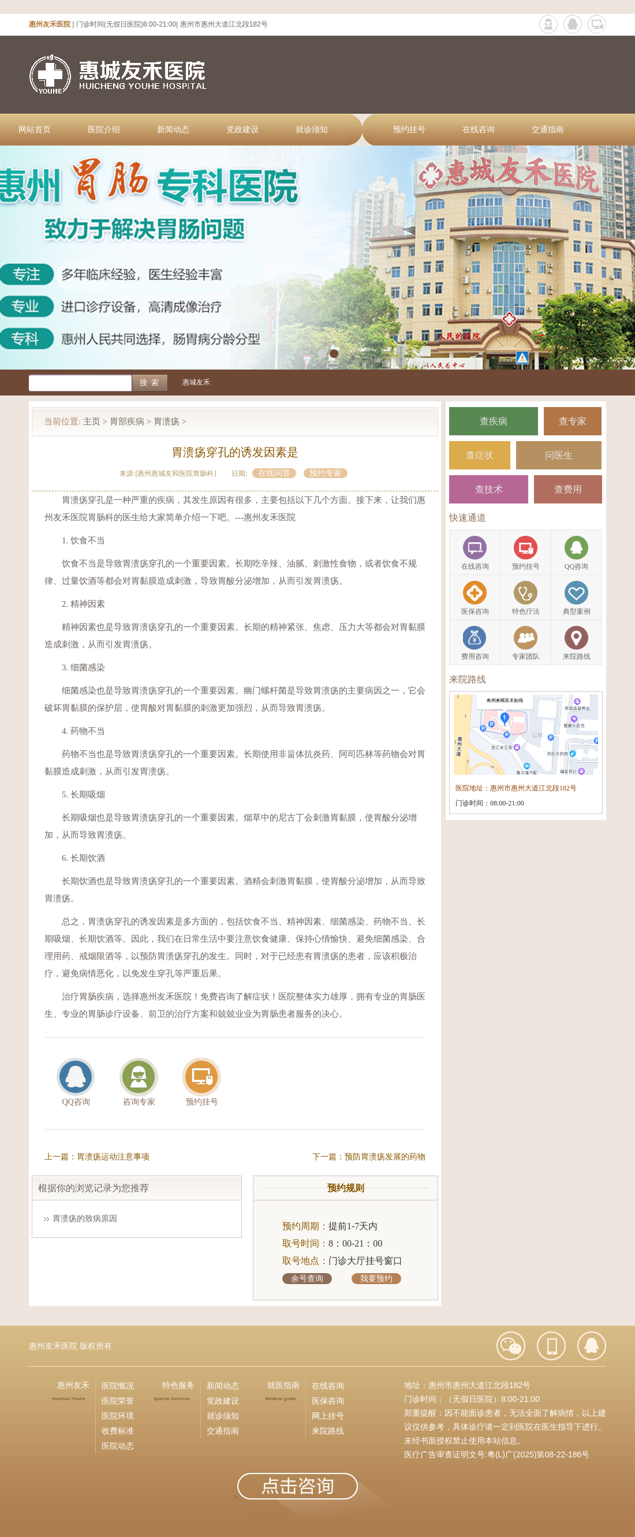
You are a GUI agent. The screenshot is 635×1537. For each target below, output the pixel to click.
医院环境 (118, 1415)
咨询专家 (139, 1102)
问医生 (559, 455)
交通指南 (548, 129)
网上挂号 (328, 1415)
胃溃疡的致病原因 (85, 1218)
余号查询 (307, 1278)
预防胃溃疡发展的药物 (385, 1156)
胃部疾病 (127, 421)
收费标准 (118, 1430)
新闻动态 (173, 129)
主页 (91, 421)
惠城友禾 (196, 382)
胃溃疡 (167, 421)
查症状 (480, 455)
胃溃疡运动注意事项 (113, 1156)
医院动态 (118, 1445)
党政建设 (242, 129)
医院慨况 (118, 1385)
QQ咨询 (75, 1102)
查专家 (573, 421)
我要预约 (376, 1278)
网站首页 (34, 129)
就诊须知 (312, 129)
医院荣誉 (118, 1400)
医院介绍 (104, 129)
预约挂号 (409, 129)
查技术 (489, 489)
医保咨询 (328, 1400)
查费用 (568, 489)
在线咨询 (478, 129)
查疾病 (493, 421)
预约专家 (325, 473)
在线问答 (274, 473)
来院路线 (328, 1430)
